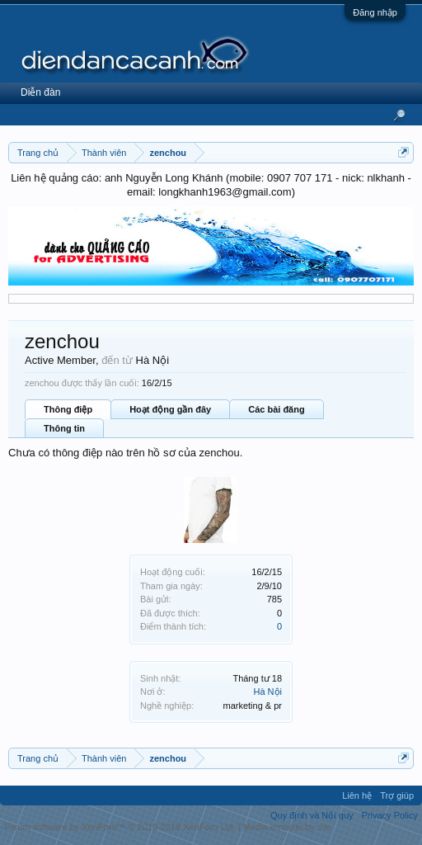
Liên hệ (357, 795)
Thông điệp (68, 409)
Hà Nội (267, 691)
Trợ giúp (397, 795)
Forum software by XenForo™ (120, 827)
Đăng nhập (375, 12)
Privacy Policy (390, 815)
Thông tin (64, 428)
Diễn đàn (40, 92)
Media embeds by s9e (287, 827)
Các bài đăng (276, 409)
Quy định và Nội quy (312, 815)
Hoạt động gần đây (170, 409)
